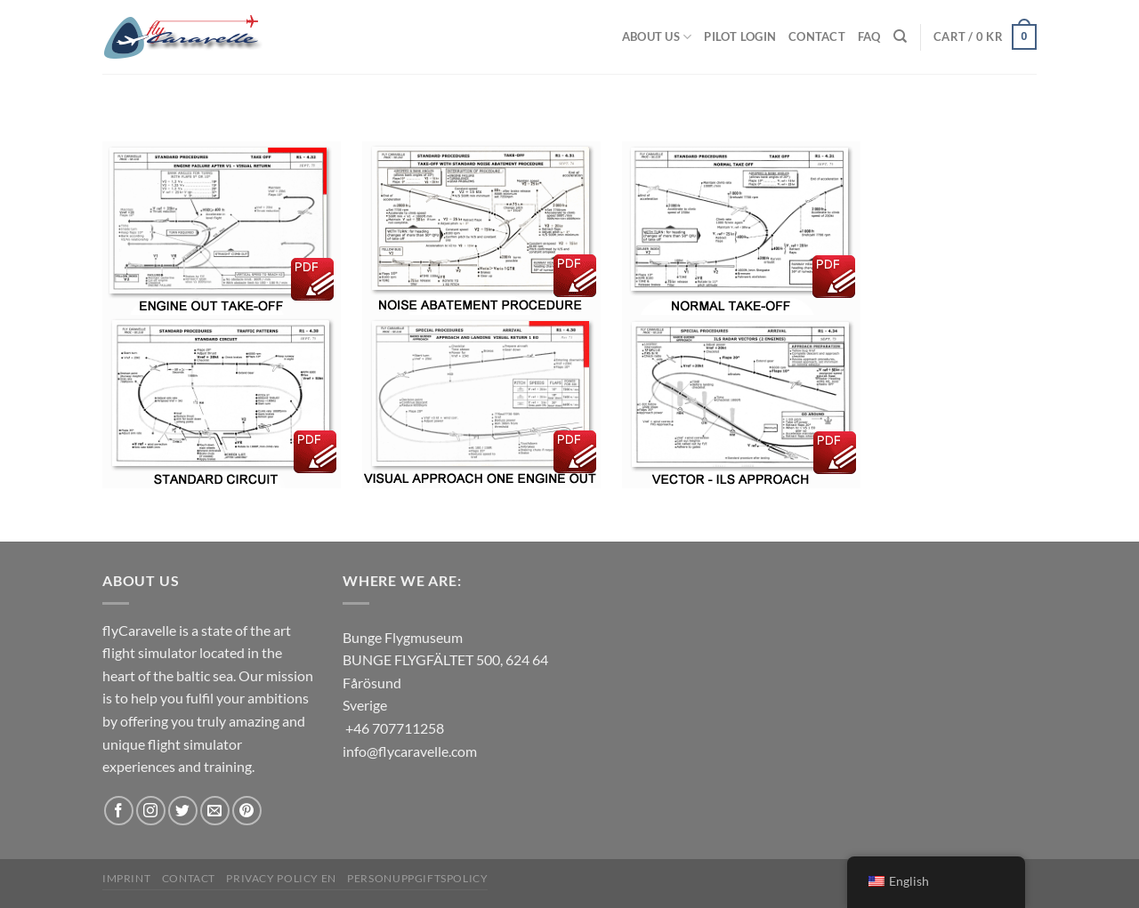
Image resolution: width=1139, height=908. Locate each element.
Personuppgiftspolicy (417, 878)
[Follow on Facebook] (118, 810)
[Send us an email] (215, 810)
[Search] (900, 36)
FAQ (869, 36)
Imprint (126, 878)
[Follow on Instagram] (151, 810)
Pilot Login (740, 36)
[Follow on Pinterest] (247, 810)
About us (657, 36)
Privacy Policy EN (280, 878)
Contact (816, 36)
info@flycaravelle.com (410, 751)
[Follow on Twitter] (183, 810)
